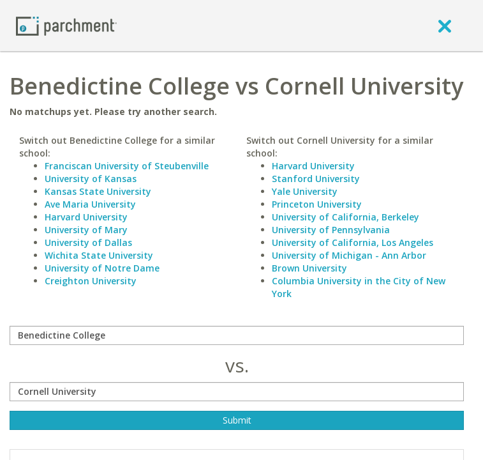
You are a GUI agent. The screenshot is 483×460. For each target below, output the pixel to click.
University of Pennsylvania (331, 230)
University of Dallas (88, 242)
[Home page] (66, 25)
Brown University (309, 268)
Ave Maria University (90, 204)
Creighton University (91, 281)
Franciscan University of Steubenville (127, 166)
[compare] (237, 335)
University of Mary (86, 230)
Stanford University (316, 178)
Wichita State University (99, 255)
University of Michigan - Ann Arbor (349, 255)
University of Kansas (91, 178)
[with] (237, 391)
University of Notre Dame (102, 268)
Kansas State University (98, 191)
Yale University (305, 191)
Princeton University (317, 204)
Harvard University (86, 217)
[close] (444, 25)
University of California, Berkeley (345, 217)
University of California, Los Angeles (352, 242)
